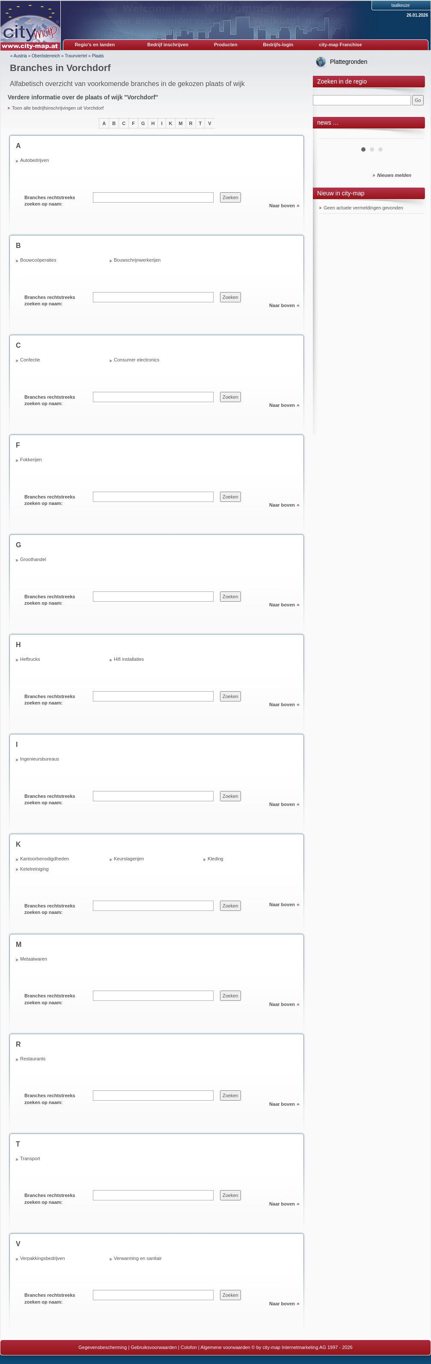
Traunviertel (76, 56)
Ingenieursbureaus (39, 758)
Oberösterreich (46, 56)
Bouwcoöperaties (38, 260)
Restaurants (32, 1058)
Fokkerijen (31, 459)
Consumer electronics (136, 359)
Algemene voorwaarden (225, 1347)
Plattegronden (348, 61)
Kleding (215, 858)
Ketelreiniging (34, 869)
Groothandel (33, 559)
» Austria (18, 56)
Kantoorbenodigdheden (44, 858)
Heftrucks (30, 659)
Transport (30, 1158)
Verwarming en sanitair (138, 1258)
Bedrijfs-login (278, 44)
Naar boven (282, 205)
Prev (330, 135)
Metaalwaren (33, 958)
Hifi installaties (129, 659)
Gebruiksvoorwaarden (154, 1347)
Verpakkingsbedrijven (42, 1258)
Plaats (98, 56)
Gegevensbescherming (102, 1347)
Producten (225, 44)
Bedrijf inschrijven (167, 44)
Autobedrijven (34, 160)
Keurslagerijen (129, 858)
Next (413, 135)
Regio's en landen (95, 44)
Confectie (30, 359)
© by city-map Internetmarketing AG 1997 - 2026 (302, 1347)
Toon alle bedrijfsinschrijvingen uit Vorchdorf (58, 107)
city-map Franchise (340, 44)
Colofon (189, 1347)
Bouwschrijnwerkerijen (137, 260)
